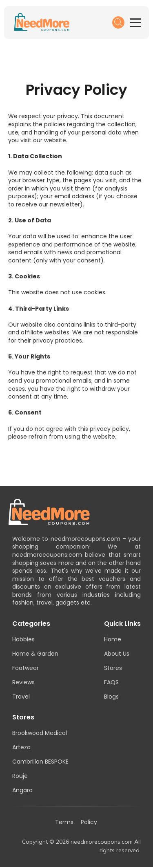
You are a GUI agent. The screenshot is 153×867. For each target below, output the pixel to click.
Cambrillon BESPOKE (40, 761)
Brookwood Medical (39, 733)
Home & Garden (35, 654)
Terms (64, 822)
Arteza (21, 747)
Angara (22, 790)
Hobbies (23, 639)
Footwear (25, 668)
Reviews (23, 682)
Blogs (111, 696)
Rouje (20, 776)
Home (112, 639)
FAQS (111, 682)
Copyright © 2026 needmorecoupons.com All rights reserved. (81, 846)
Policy (89, 822)
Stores (113, 668)
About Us (116, 654)
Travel (21, 696)
